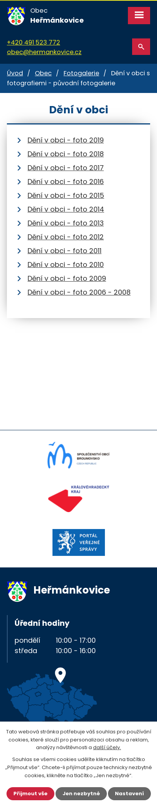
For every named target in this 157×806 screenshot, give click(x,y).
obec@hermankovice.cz (44, 52)
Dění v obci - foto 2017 (66, 167)
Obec (43, 73)
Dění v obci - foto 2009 (67, 278)
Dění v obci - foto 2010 (66, 264)
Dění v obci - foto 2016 (66, 181)
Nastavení (129, 793)
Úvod (15, 73)
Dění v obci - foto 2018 (66, 154)
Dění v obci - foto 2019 (66, 140)
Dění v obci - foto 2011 (64, 250)
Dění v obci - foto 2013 (66, 223)
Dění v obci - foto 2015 (66, 195)
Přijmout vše (30, 793)
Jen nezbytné (81, 793)
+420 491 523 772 (33, 42)
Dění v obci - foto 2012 (66, 237)
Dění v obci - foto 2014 (66, 209)
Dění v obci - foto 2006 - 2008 (79, 292)
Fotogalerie (81, 73)
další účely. (107, 747)
